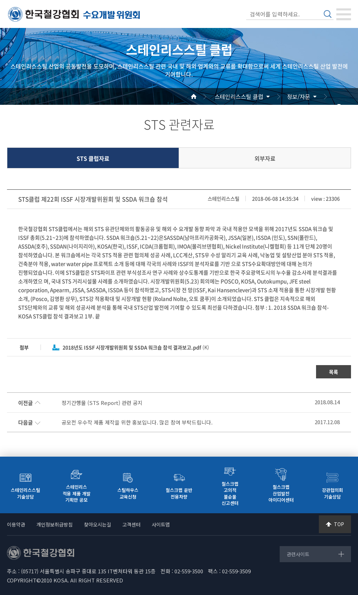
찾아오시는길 (97, 524)
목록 (333, 371)
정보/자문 (298, 96)
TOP (339, 524)
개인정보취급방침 (54, 524)
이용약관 (16, 524)
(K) (136, 347)
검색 (328, 14)
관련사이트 (298, 554)
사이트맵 (161, 524)
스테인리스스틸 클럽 (239, 96)
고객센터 (131, 524)
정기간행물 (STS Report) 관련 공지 (102, 403)
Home (202, 96)
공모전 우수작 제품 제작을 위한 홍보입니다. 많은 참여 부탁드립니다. (137, 422)
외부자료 (265, 158)
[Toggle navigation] (343, 14)
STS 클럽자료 (93, 158)
